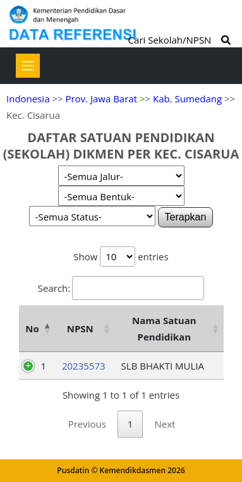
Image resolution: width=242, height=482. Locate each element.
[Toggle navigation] (28, 66)
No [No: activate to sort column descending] (32, 328)
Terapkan (186, 217)
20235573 (84, 365)
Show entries (120, 256)
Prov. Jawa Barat (101, 98)
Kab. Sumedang (187, 98)
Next (164, 424)
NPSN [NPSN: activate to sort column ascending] (80, 328)
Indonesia (27, 98)
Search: (121, 288)
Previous (87, 424)
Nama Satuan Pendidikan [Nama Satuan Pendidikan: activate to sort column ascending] (164, 328)
